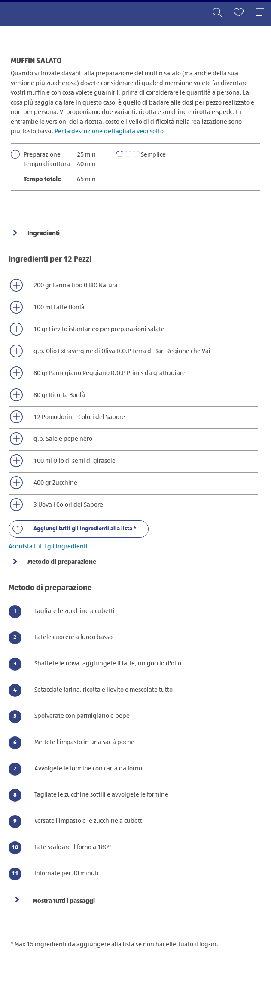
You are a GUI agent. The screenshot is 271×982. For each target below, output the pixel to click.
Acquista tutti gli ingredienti (48, 546)
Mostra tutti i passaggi (64, 901)
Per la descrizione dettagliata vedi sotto (109, 131)
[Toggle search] (217, 13)
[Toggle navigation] (260, 13)
